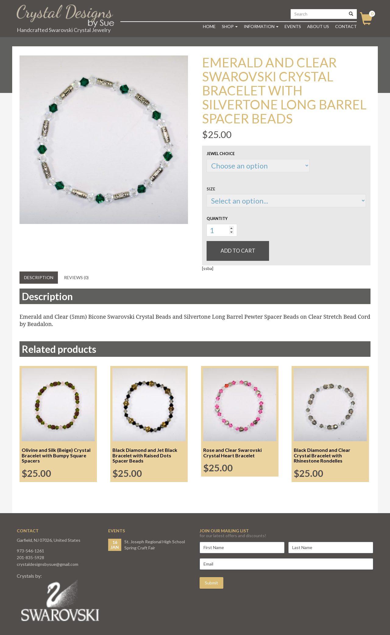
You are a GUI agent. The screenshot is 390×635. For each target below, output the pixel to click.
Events (293, 26)
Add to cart (238, 250)
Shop (230, 26)
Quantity (217, 218)
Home (209, 26)
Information (261, 26)
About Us (318, 26)
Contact (346, 26)
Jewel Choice (221, 153)
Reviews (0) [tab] (76, 277)
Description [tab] (38, 277)
